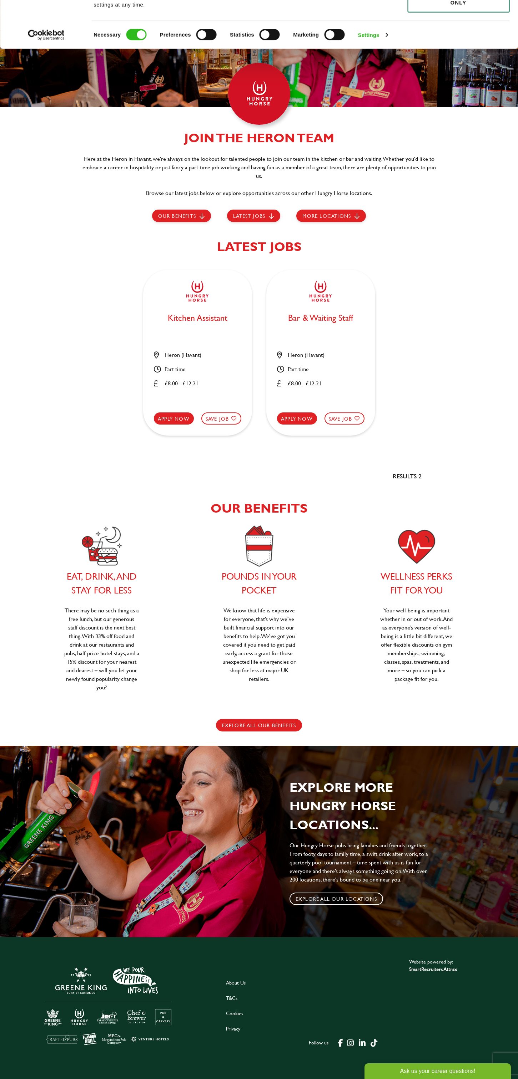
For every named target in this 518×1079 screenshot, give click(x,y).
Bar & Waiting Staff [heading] (320, 318)
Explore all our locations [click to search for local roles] (336, 899)
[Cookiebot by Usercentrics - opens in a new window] (46, 82)
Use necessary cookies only (458, 45)
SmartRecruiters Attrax (433, 969)
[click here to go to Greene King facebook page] (340, 1042)
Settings (368, 82)
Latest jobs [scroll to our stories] (249, 216)
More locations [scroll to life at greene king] (326, 216)
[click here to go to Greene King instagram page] (350, 1042)
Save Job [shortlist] (217, 418)
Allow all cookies (458, 18)
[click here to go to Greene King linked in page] (362, 1042)
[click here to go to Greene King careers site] (108, 1005)
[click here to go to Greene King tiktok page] (374, 1042)
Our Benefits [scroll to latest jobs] (177, 216)
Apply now (174, 418)
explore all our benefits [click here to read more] (259, 725)
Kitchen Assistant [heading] (197, 318)
